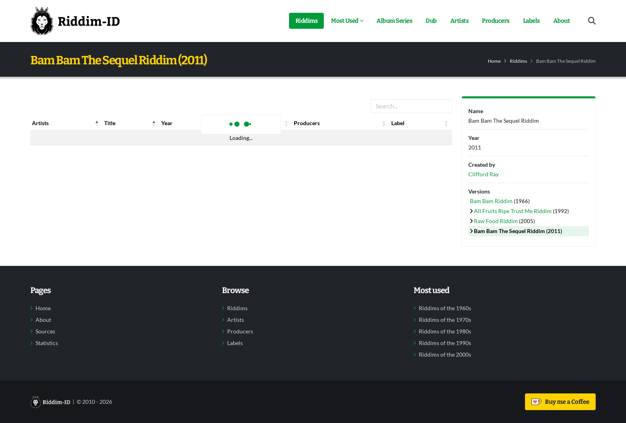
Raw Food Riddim (496, 220)
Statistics (47, 343)
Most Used (345, 20)
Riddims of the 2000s (445, 354)
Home (494, 61)
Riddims (306, 20)
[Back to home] (75, 20)
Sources (45, 331)
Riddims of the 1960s (445, 308)
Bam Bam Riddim (492, 201)
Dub (431, 20)
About (561, 20)
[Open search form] (592, 21)
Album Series (394, 20)
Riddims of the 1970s (445, 320)
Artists (459, 20)
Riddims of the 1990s (445, 343)
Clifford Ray (483, 174)
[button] (97, 123)
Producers (495, 20)
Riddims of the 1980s (445, 331)
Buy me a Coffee (560, 401)
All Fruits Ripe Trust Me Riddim (513, 211)
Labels (531, 20)
